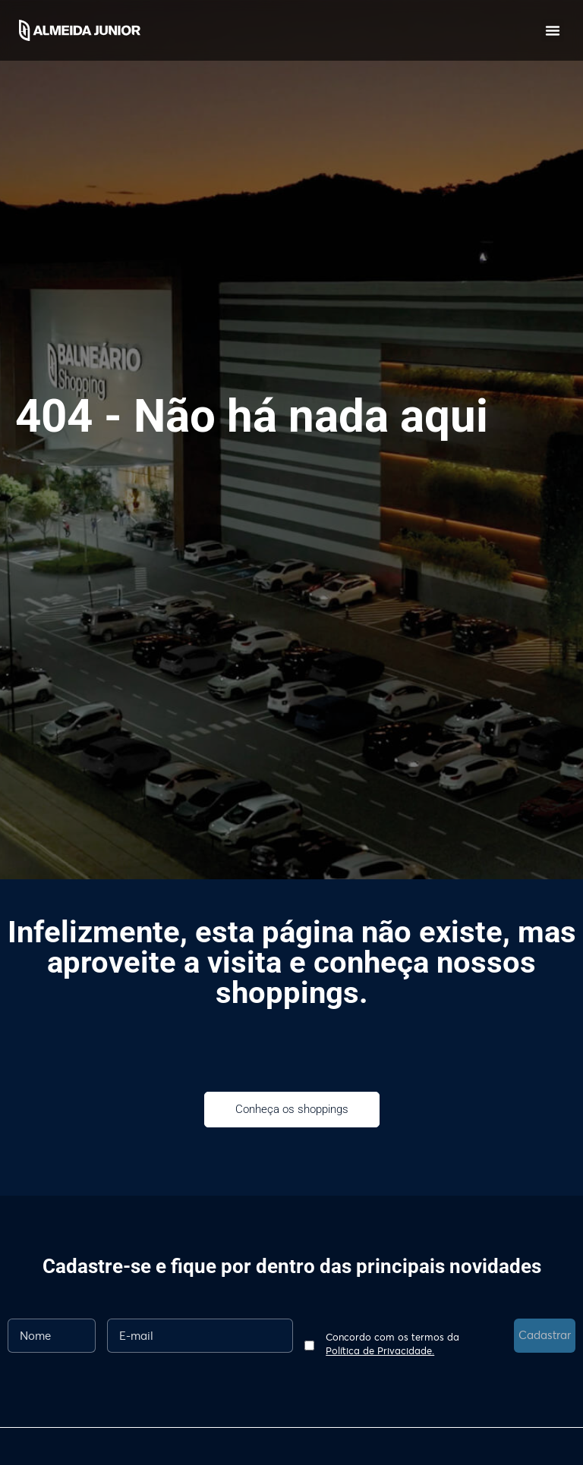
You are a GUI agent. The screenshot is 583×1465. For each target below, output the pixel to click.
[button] (552, 30)
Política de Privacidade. (380, 1350)
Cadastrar (544, 1334)
